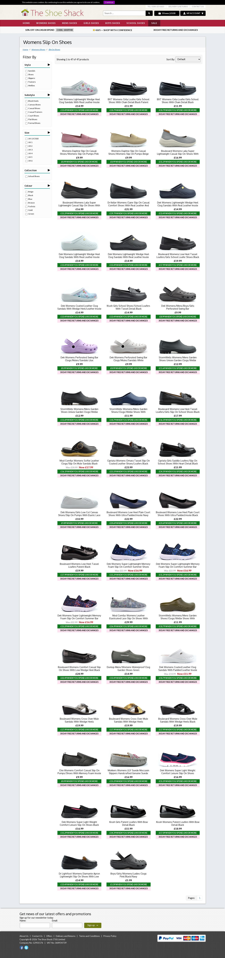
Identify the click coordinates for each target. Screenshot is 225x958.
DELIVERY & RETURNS (178, 6)
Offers (49, 936)
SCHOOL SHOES (136, 23)
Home (25, 49)
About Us (24, 936)
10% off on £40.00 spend (39, 30)
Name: (23, 920)
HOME (26, 23)
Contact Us (37, 936)
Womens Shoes (38, 49)
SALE (154, 23)
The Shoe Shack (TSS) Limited (51, 939)
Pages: (191, 898)
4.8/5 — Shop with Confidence (112, 30)
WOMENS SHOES (46, 23)
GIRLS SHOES (91, 23)
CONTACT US (198, 6)
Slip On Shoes (54, 49)
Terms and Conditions (89, 936)
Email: (55, 920)
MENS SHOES (69, 23)
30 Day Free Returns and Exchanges (175, 30)
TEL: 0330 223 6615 (156, 6)
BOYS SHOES (112, 23)
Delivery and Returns (65, 936)
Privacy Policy (109, 936)
